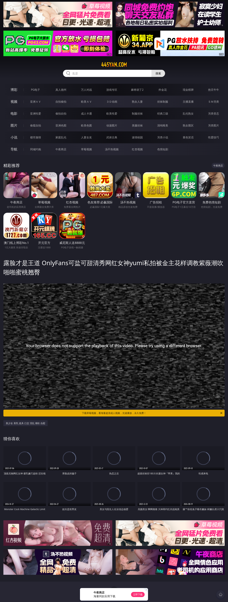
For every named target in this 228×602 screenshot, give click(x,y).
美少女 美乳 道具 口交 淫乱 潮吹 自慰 (25, 423)
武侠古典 (111, 137)
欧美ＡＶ (86, 101)
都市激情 (35, 137)
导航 (14, 149)
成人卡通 (86, 113)
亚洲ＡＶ (35, 101)
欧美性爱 (111, 113)
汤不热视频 (112, 149)
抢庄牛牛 (213, 90)
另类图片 (213, 125)
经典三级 (162, 113)
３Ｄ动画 (111, 101)
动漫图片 (111, 125)
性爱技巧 (213, 137)
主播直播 (188, 101)
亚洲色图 (60, 125)
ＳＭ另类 (213, 101)
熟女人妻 (137, 101)
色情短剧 (162, 149)
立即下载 (138, 594)
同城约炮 (35, 149)
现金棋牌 (188, 90)
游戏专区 (111, 90)
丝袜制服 (162, 101)
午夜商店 (60, 149)
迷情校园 (137, 137)
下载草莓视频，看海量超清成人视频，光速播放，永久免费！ (152, 413)
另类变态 (213, 113)
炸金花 (163, 90)
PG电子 (35, 90)
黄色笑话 (188, 137)
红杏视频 (137, 149)
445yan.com (114, 64)
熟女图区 (188, 125)
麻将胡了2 (137, 90)
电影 (14, 113)
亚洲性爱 (35, 113)
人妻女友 (86, 137)
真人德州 (60, 90)
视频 (14, 101)
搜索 (158, 73)
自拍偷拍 (60, 101)
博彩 (14, 89)
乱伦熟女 (188, 113)
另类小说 (162, 137)
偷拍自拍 (60, 113)
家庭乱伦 (60, 137)
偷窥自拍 (35, 125)
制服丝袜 (137, 113)
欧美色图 (86, 125)
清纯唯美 (162, 125)
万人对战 (86, 90)
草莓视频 (86, 149)
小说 (14, 137)
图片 (14, 125)
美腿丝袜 (137, 125)
